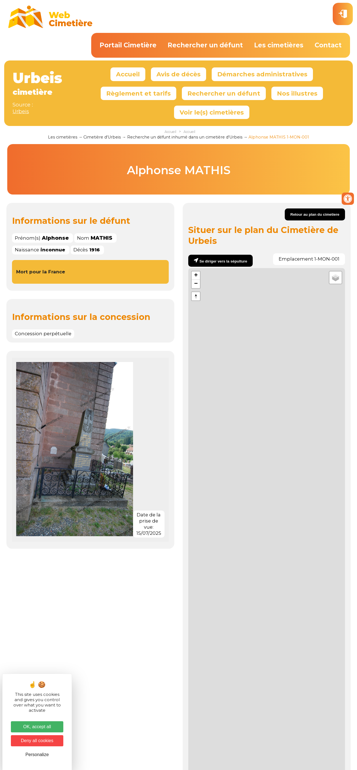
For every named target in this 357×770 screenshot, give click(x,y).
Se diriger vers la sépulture (223, 261)
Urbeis (21, 111)
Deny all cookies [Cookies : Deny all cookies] (37, 740)
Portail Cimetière (128, 45)
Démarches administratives (262, 74)
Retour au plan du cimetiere (314, 214)
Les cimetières (278, 45)
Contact (328, 45)
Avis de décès (178, 74)
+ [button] (196, 275)
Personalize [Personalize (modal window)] (37, 754)
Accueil (128, 74)
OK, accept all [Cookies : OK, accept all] (37, 726)
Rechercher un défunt (205, 45)
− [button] (196, 284)
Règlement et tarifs (138, 93)
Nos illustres (297, 93)
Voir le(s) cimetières (212, 112)
